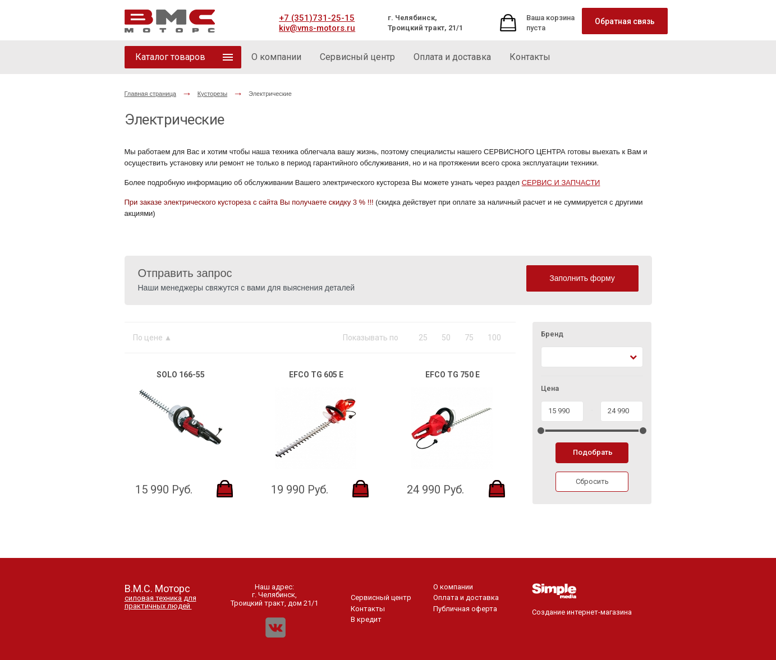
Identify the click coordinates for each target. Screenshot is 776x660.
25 (423, 337)
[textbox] (551, 357)
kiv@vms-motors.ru (317, 28)
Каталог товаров (170, 57)
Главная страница (150, 93)
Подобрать (593, 452)
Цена (550, 389)
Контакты (368, 608)
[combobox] (592, 357)
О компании (453, 587)
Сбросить (592, 481)
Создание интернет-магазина (582, 608)
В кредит (366, 619)
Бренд (552, 334)
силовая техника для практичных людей (160, 602)
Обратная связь (625, 21)
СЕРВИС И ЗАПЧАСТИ (561, 182)
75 (469, 337)
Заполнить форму (582, 278)
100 (494, 337)
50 (446, 337)
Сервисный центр (381, 597)
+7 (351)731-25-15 (317, 18)
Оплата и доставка (466, 597)
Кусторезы (212, 93)
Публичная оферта (465, 608)
